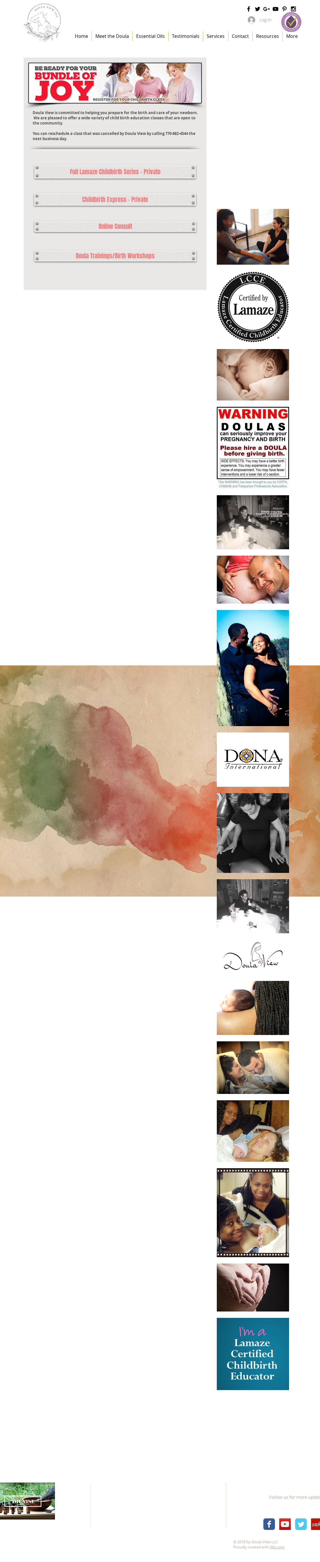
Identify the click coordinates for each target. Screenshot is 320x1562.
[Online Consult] (115, 226)
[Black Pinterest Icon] (284, 8)
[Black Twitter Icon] (257, 8)
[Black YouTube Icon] (275, 8)
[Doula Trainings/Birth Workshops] (115, 256)
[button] (215, 36)
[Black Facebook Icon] (248, 8)
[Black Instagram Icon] (293, 8)
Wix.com (277, 1547)
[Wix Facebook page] (269, 1524)
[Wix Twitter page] (301, 1524)
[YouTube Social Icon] (285, 1524)
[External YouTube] (252, 177)
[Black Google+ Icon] (266, 8)
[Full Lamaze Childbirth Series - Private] (115, 172)
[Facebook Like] (287, 1484)
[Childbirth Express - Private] (115, 199)
